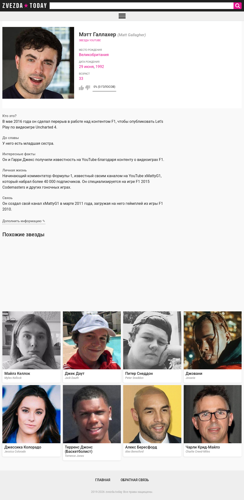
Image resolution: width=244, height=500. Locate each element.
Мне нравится (81, 87)
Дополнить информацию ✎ (23, 221)
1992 (100, 66)
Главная (102, 480)
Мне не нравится (87, 87)
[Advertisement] (122, 274)
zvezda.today (114, 492)
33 (81, 78)
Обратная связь (135, 480)
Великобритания (94, 54)
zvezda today (24, 6)
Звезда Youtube (90, 40)
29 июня (86, 66)
